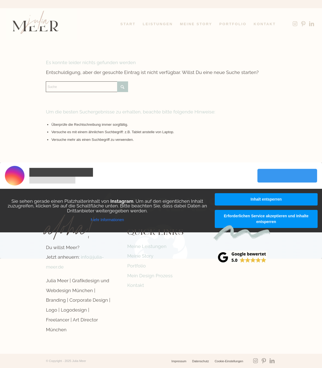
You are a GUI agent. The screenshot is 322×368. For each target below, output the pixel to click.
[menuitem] (128, 24)
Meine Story (140, 256)
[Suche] (87, 86)
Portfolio (136, 266)
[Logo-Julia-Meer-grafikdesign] (41, 24)
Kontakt (135, 285)
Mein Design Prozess (150, 275)
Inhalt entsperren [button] (266, 199)
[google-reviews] (242, 257)
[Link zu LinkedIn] (311, 24)
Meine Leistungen (146, 246)
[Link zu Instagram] (295, 24)
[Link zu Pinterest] (303, 24)
